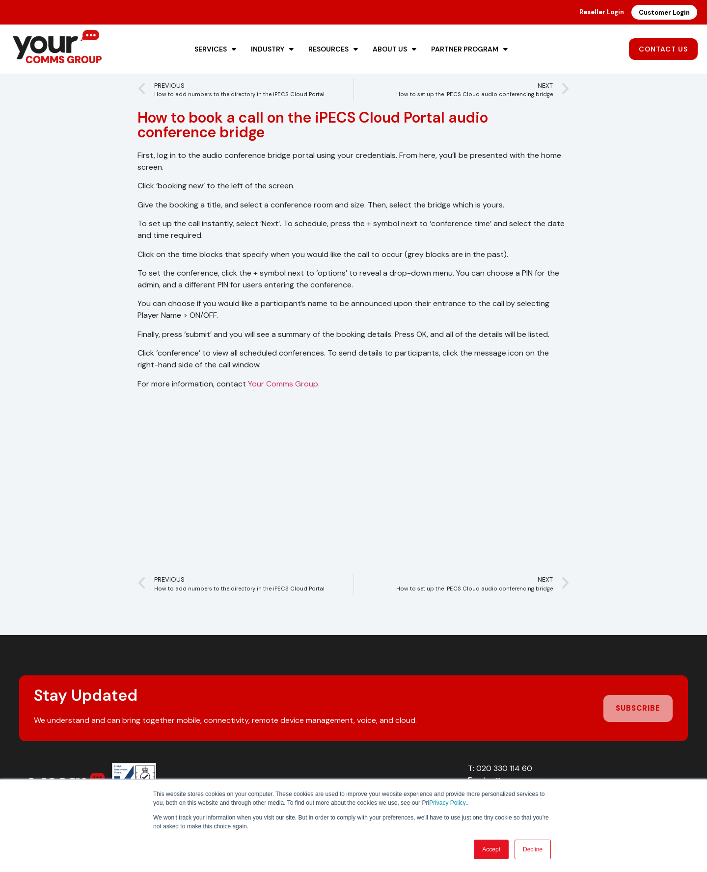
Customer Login (664, 12)
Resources (333, 49)
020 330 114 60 (504, 768)
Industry (272, 49)
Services (215, 49)
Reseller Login (601, 12)
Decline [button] (533, 849)
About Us (394, 49)
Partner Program (469, 49)
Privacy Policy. (448, 802)
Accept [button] (491, 849)
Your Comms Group (283, 384)
